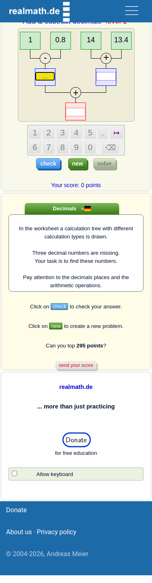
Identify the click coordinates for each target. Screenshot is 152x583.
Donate (16, 518)
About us (19, 540)
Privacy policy (57, 540)
